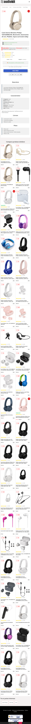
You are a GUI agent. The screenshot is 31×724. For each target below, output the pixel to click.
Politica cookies (14, 723)
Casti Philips (25, 7)
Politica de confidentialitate (18, 710)
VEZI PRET (15, 71)
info (13, 164)
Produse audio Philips (17, 7)
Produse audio (5, 7)
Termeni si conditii (7, 710)
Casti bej (11, 702)
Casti (10, 7)
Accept (20, 723)
